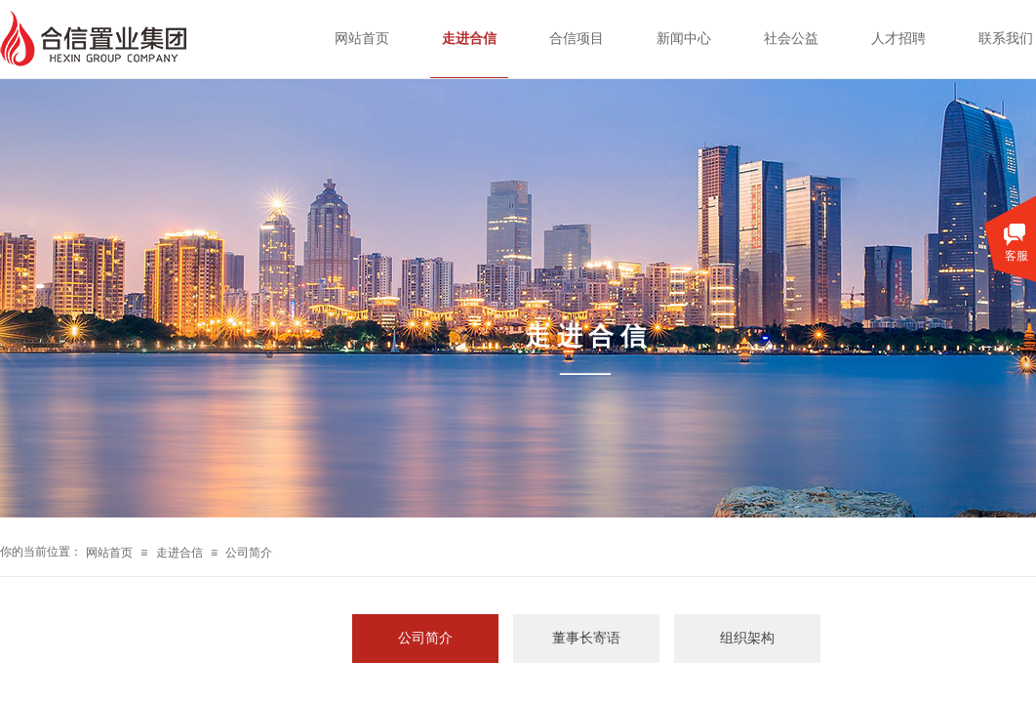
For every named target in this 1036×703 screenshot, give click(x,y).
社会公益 (791, 38)
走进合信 (179, 552)
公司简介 (248, 552)
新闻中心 (684, 38)
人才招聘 (898, 38)
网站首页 (109, 552)
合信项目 (576, 38)
